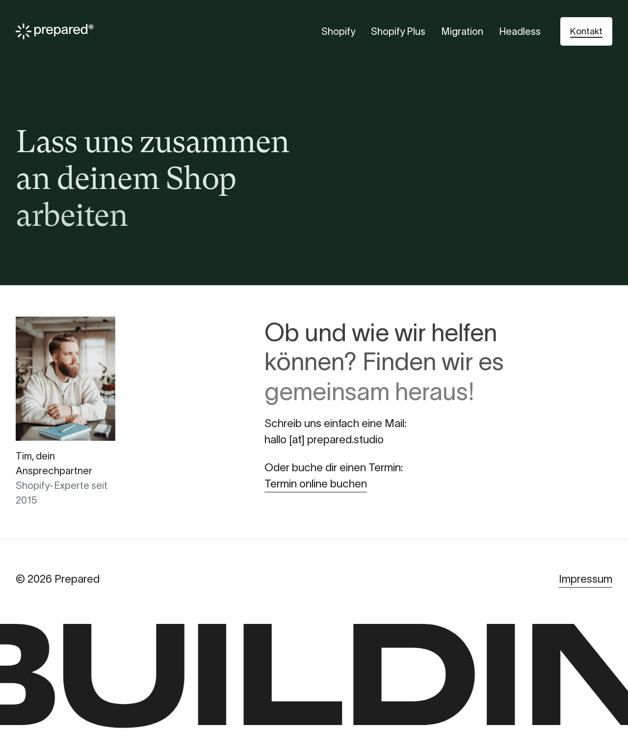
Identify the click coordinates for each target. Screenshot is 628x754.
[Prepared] (55, 31)
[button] (586, 31)
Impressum (585, 579)
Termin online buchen (315, 483)
